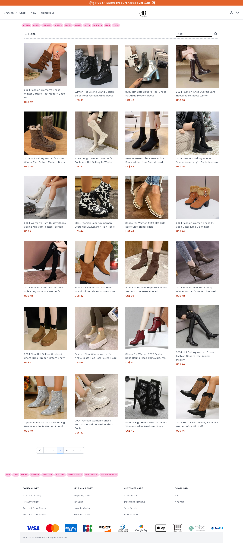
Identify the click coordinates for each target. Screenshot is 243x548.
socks (24, 475)
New (33, 12)
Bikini (107, 25)
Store (30, 34)
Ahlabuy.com (38, 537)
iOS (177, 495)
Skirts (78, 25)
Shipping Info (81, 495)
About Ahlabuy (32, 495)
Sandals (97, 25)
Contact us (47, 12)
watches (60, 475)
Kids (15, 475)
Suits (87, 25)
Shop (22, 12)
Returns (78, 501)
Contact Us (131, 495)
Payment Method (134, 501)
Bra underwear (109, 475)
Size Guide (130, 508)
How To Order (81, 508)
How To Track (81, 514)
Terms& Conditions (34, 508)
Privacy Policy (31, 501)
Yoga (116, 25)
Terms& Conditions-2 (35, 514)
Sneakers (47, 475)
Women (26, 25)
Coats (36, 25)
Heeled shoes (75, 475)
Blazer (58, 25)
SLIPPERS (35, 475)
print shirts (91, 475)
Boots (68, 25)
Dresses (47, 25)
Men (8, 475)
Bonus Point (131, 514)
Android (179, 501)
